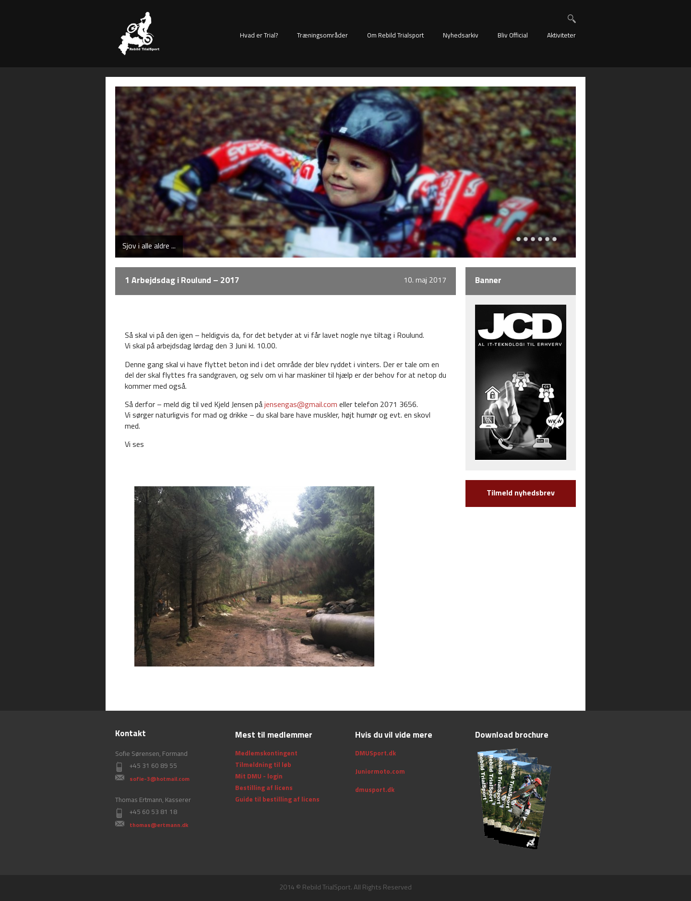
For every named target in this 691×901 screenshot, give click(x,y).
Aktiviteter (561, 36)
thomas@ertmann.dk (159, 825)
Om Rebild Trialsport (395, 36)
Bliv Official (513, 36)
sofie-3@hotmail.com (160, 779)
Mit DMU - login (259, 777)
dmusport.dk (374, 790)
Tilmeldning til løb (263, 765)
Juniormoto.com (380, 772)
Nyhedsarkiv (460, 36)
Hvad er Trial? (259, 36)
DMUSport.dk (375, 754)
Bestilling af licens (264, 788)
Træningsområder (322, 36)
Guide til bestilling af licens (277, 800)
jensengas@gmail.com (300, 405)
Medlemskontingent (266, 754)
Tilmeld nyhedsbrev (521, 493)
